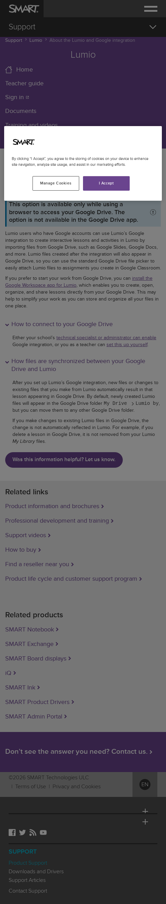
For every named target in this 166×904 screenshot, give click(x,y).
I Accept (106, 183)
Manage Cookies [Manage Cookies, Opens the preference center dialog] (55, 183)
